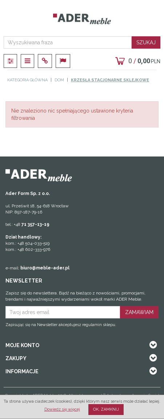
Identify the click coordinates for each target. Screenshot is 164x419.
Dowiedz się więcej (62, 409)
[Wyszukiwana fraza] (68, 42)
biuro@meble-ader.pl (44, 267)
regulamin (92, 324)
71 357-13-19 (35, 224)
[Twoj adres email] (62, 312)
